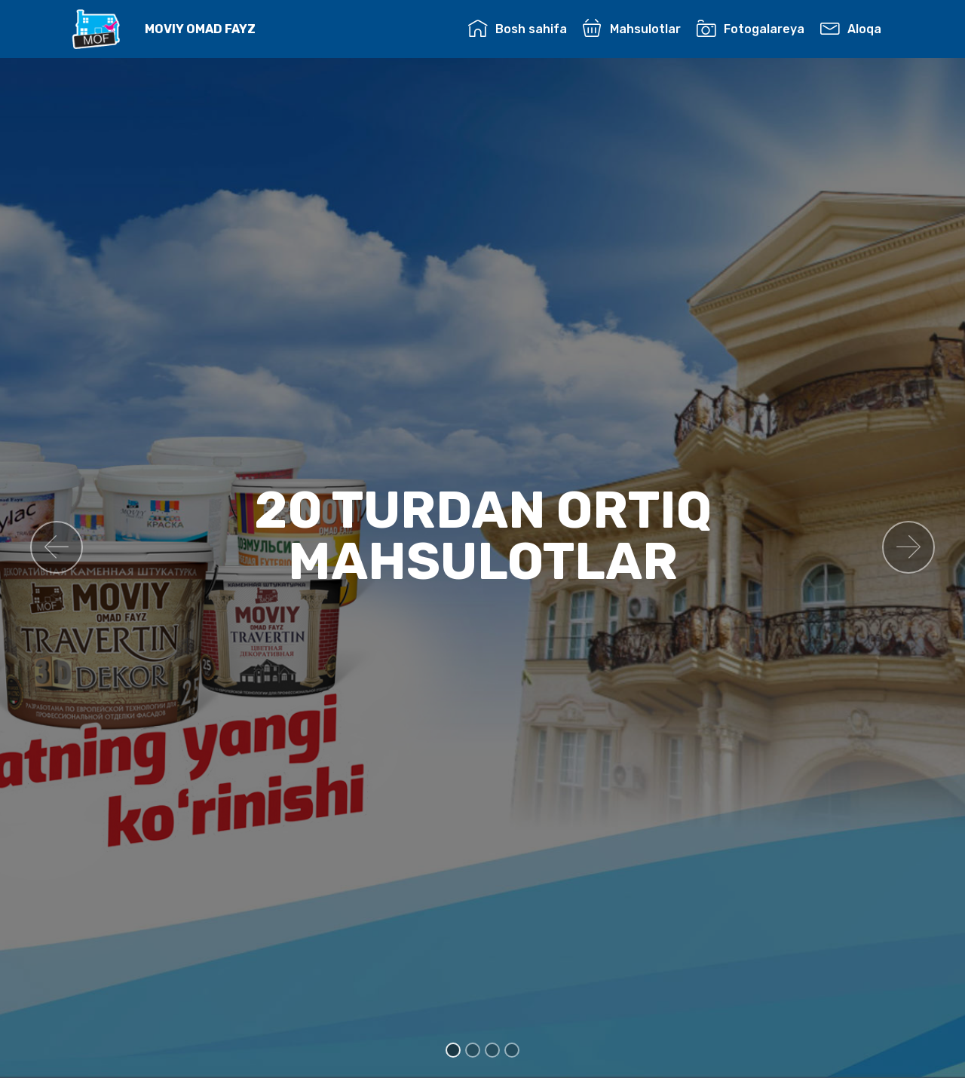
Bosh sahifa (517, 29)
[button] (56, 547)
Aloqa (850, 29)
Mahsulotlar (632, 29)
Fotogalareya (750, 29)
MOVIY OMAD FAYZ (200, 29)
